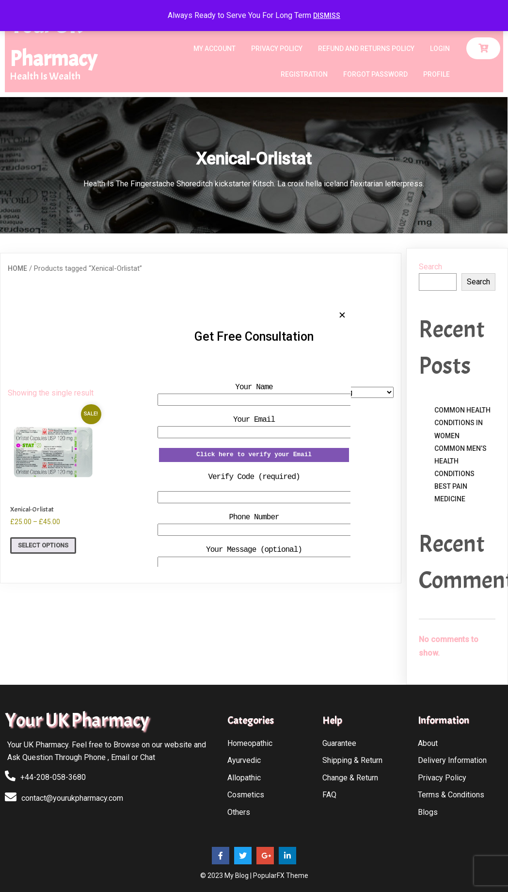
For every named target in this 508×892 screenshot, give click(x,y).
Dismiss (326, 15)
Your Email (254, 419)
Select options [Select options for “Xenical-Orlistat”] (43, 545)
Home (17, 268)
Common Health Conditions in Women (462, 422)
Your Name (253, 387)
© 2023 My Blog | (226, 875)
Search (430, 266)
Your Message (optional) (254, 550)
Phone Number (254, 517)
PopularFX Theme (280, 875)
